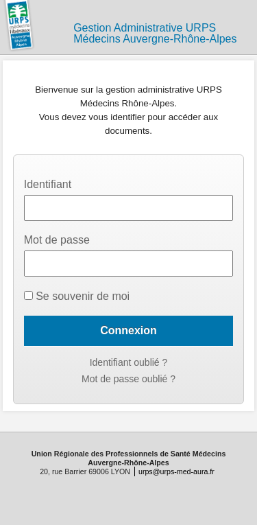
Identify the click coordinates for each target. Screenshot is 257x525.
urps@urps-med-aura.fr (176, 471)
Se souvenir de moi (77, 296)
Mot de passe (57, 240)
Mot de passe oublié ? (128, 378)
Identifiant (47, 184)
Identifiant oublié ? (129, 362)
